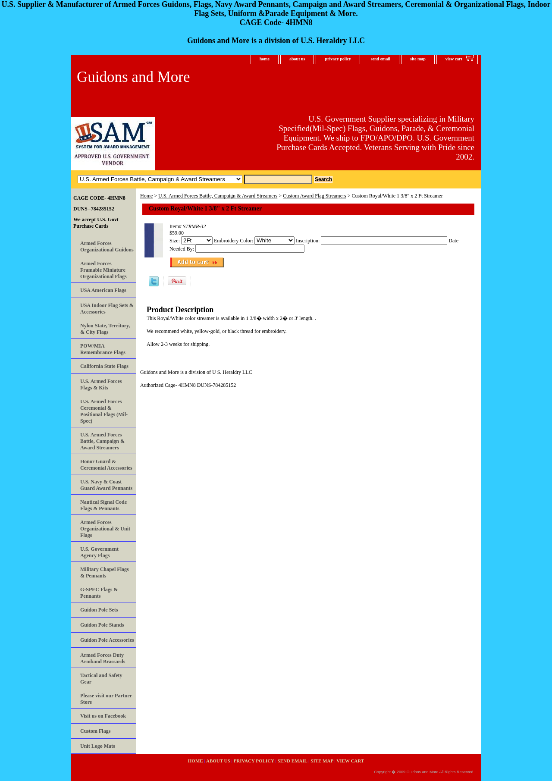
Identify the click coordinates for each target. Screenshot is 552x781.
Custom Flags (95, 731)
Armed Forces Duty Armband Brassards (102, 658)
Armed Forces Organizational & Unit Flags (105, 528)
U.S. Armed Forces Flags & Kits (101, 384)
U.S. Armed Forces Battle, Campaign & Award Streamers (217, 196)
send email (380, 58)
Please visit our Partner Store (106, 699)
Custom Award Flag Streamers (314, 196)
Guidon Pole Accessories (107, 640)
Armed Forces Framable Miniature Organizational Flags (103, 269)
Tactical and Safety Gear (101, 678)
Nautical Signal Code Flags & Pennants (103, 505)
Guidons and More (133, 77)
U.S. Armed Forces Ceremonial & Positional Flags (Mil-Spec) (104, 411)
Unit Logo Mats (97, 746)
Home (146, 196)
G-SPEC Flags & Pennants (99, 593)
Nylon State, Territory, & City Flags (105, 329)
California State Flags (104, 366)
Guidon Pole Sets (99, 610)
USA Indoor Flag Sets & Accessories (107, 308)
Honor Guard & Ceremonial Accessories (106, 464)
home (265, 58)
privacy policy (338, 58)
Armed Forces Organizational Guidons (107, 246)
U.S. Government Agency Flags (99, 552)
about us (297, 58)
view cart (453, 58)
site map (418, 58)
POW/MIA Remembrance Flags (102, 349)
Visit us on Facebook (103, 716)
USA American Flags (103, 290)
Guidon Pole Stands (102, 625)
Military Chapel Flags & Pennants (104, 572)
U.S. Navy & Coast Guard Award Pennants (106, 485)
